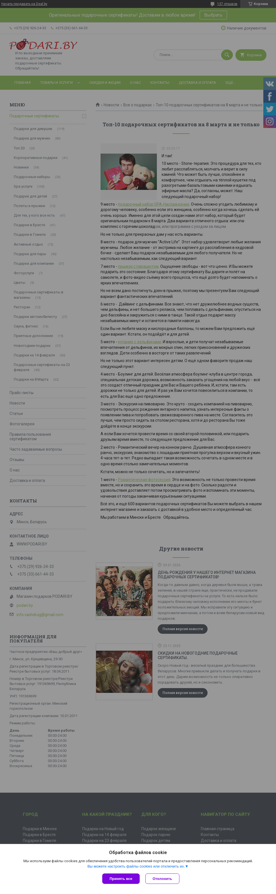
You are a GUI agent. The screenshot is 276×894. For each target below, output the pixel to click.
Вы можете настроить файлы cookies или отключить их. (136, 866)
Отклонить (162, 879)
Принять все (121, 879)
